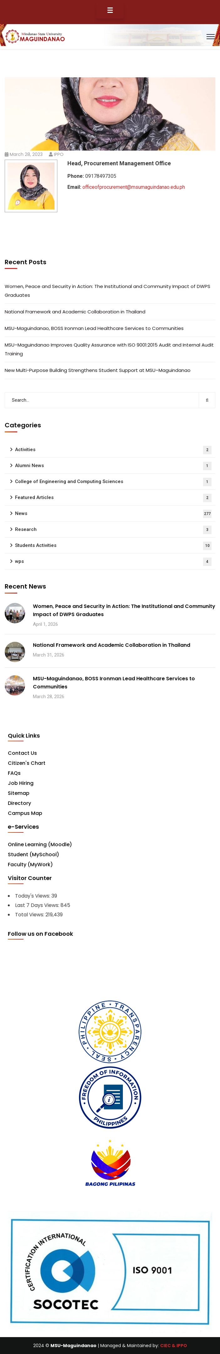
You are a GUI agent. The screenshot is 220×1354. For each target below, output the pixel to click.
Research (113, 530)
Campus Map (25, 813)
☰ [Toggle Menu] (110, 10)
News (113, 514)
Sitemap (18, 793)
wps (113, 562)
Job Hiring (21, 783)
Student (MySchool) (33, 854)
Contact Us (22, 753)
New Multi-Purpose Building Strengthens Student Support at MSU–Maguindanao (98, 370)
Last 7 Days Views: (37, 905)
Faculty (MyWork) (30, 864)
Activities (113, 450)
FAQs (14, 773)
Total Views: (30, 914)
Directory (19, 803)
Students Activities (113, 546)
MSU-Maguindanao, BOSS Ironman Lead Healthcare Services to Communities (94, 328)
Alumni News (113, 466)
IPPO (59, 154)
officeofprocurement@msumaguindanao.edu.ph (133, 187)
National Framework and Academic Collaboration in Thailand (75, 311)
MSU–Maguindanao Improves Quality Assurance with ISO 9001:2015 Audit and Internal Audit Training (109, 349)
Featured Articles (113, 498)
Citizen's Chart (26, 763)
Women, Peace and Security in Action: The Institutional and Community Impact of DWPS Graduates (107, 290)
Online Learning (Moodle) (40, 844)
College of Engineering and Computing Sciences (113, 482)
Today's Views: (33, 895)
